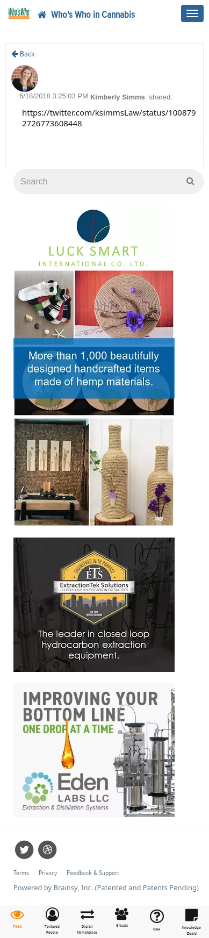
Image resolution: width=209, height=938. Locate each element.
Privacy (48, 873)
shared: (160, 97)
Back (23, 54)
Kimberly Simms (118, 97)
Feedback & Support (93, 873)
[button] (52, 921)
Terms (21, 873)
